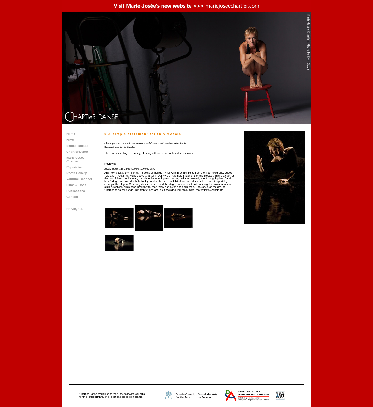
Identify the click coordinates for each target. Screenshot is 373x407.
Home (70, 134)
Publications (75, 191)
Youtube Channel (79, 179)
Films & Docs (76, 185)
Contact (72, 197)
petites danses (77, 145)
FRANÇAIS (74, 209)
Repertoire (74, 167)
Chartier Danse (77, 151)
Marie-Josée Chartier (75, 159)
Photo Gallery (76, 173)
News (70, 140)
